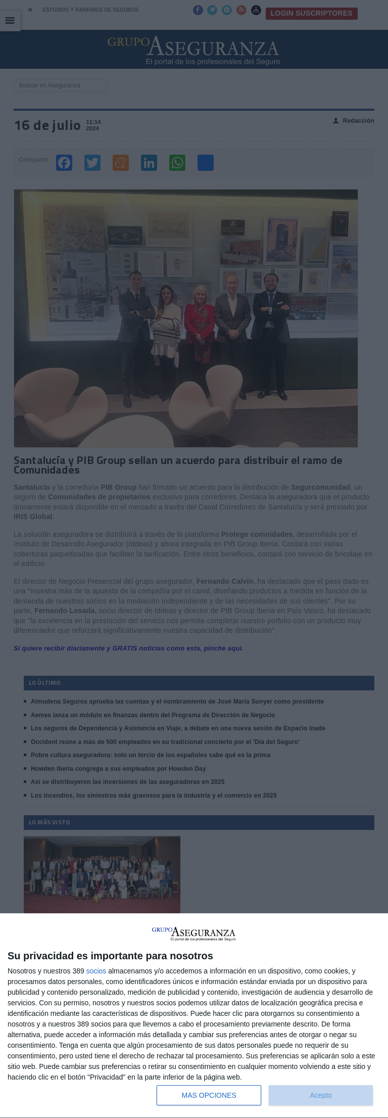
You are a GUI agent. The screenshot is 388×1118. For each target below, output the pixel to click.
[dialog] (194, 1016)
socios (96, 970)
